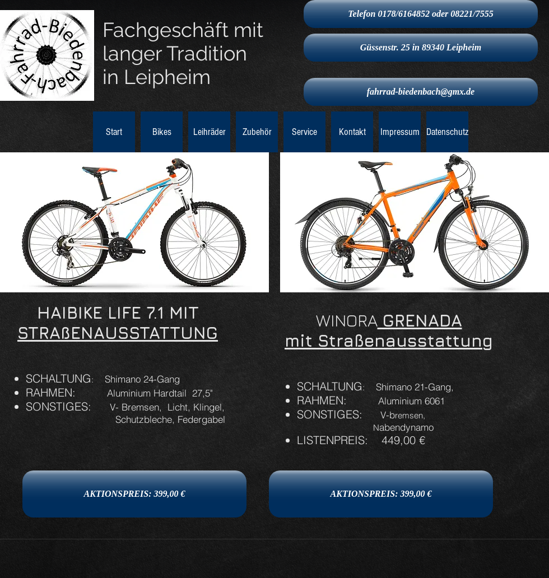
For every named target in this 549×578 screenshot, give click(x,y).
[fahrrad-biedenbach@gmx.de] (421, 92)
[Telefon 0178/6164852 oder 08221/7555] (421, 14)
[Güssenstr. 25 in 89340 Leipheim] (421, 48)
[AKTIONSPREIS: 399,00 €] (134, 494)
